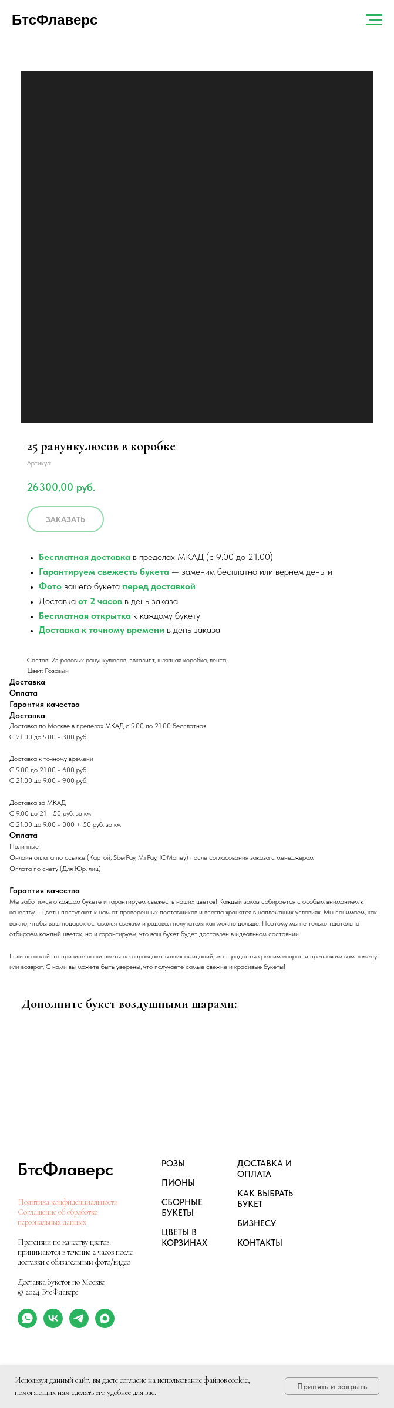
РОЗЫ (173, 1163)
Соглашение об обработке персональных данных (57, 1217)
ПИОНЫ (178, 1183)
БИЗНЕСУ (256, 1223)
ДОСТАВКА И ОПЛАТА (264, 1168)
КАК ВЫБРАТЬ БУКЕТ (265, 1198)
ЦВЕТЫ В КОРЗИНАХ (184, 1237)
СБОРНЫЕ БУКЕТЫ (182, 1207)
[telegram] (79, 1325)
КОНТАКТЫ (259, 1243)
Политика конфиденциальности (68, 1202)
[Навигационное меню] (374, 20)
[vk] (53, 1325)
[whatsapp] (27, 1325)
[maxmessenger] (105, 1325)
